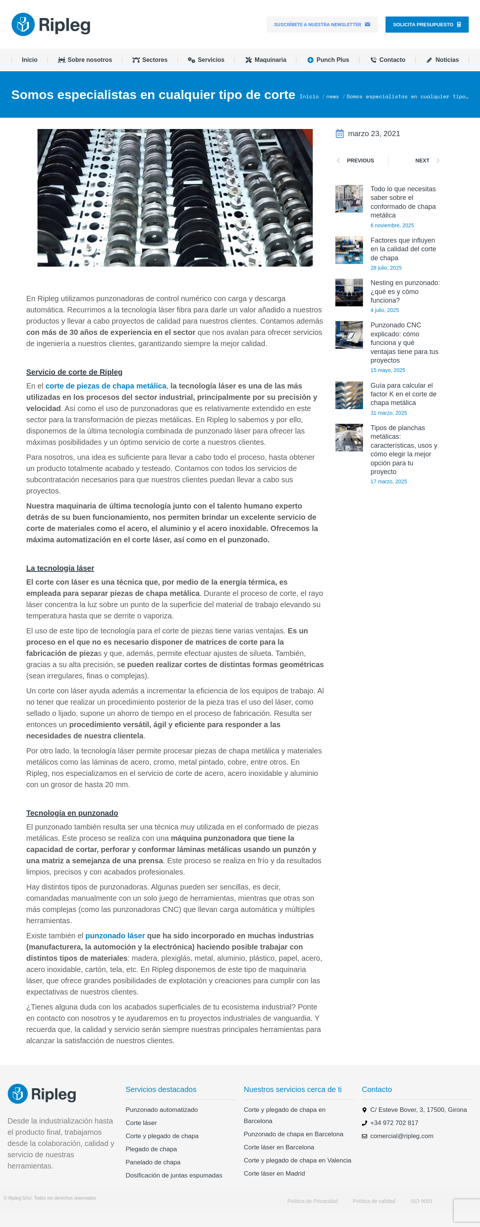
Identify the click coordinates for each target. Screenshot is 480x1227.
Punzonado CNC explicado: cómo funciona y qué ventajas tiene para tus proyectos (404, 356)
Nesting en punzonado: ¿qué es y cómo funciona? (405, 305)
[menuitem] (422, 6)
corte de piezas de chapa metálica (105, 399)
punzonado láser (114, 949)
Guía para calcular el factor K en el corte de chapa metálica (403, 407)
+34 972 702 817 (117, 7)
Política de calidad (374, 1215)
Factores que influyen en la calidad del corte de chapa (403, 262)
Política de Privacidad (312, 1215)
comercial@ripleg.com (52, 7)
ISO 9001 (422, 1215)
